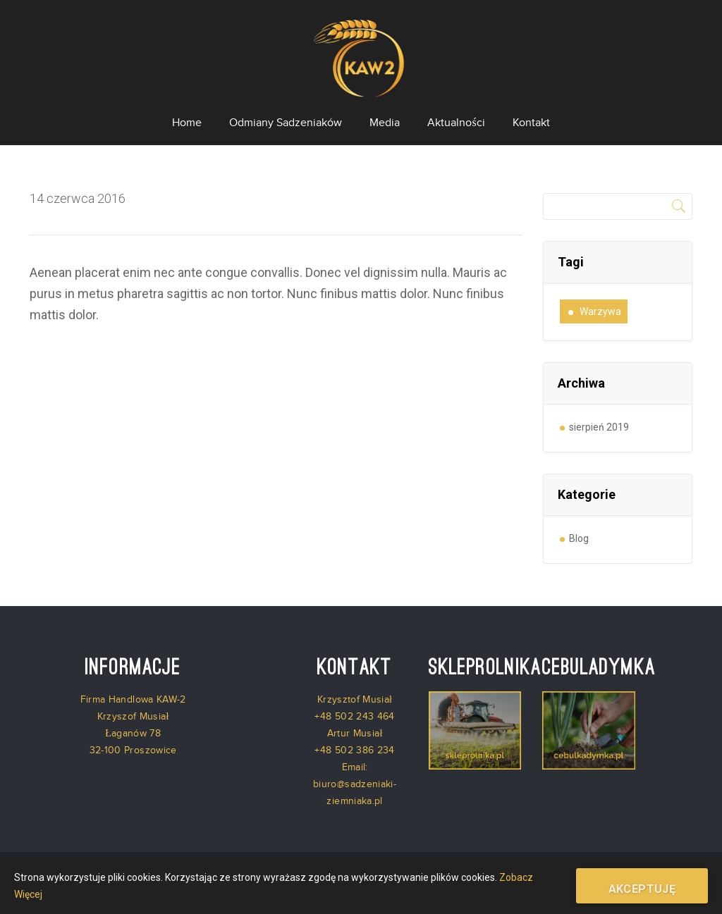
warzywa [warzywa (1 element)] (600, 311)
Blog (579, 538)
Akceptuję (642, 889)
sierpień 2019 (599, 427)
